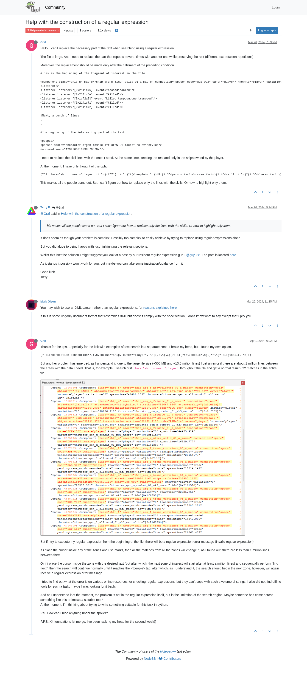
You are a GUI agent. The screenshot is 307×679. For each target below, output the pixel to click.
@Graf (58, 207)
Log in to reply (267, 30)
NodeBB (150, 658)
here (233, 255)
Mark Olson (48, 301)
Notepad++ (168, 651)
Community (55, 7)
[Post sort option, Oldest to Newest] (250, 30)
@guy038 (193, 255)
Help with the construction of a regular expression (96, 213)
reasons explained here (160, 307)
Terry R (45, 207)
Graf (43, 42)
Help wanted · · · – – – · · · (43, 30)
